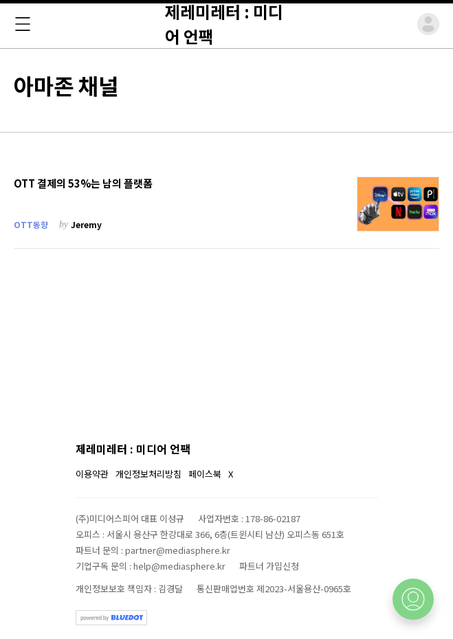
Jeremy (86, 224)
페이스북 (204, 473)
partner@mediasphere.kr (177, 550)
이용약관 (92, 473)
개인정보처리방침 (148, 473)
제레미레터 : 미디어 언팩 (133, 448)
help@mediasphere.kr (179, 565)
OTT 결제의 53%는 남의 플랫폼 (83, 183)
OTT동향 (31, 224)
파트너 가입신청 (269, 565)
